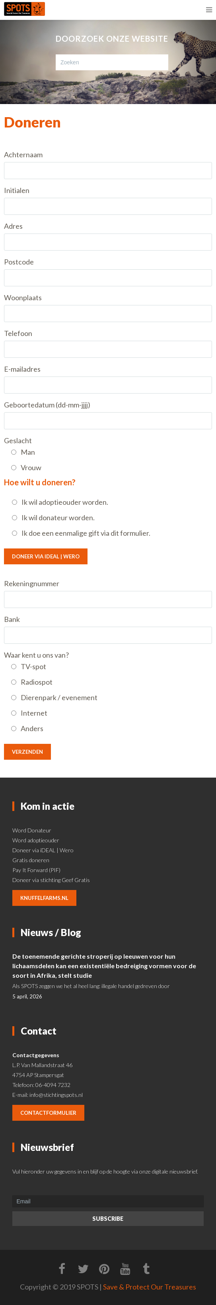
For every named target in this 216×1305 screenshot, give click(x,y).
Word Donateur (31, 830)
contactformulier (48, 1113)
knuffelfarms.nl (44, 898)
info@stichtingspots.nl (56, 1094)
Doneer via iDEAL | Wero (46, 556)
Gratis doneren (30, 860)
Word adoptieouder (35, 840)
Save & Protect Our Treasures (149, 1286)
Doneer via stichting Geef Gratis (51, 879)
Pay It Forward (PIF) (36, 870)
